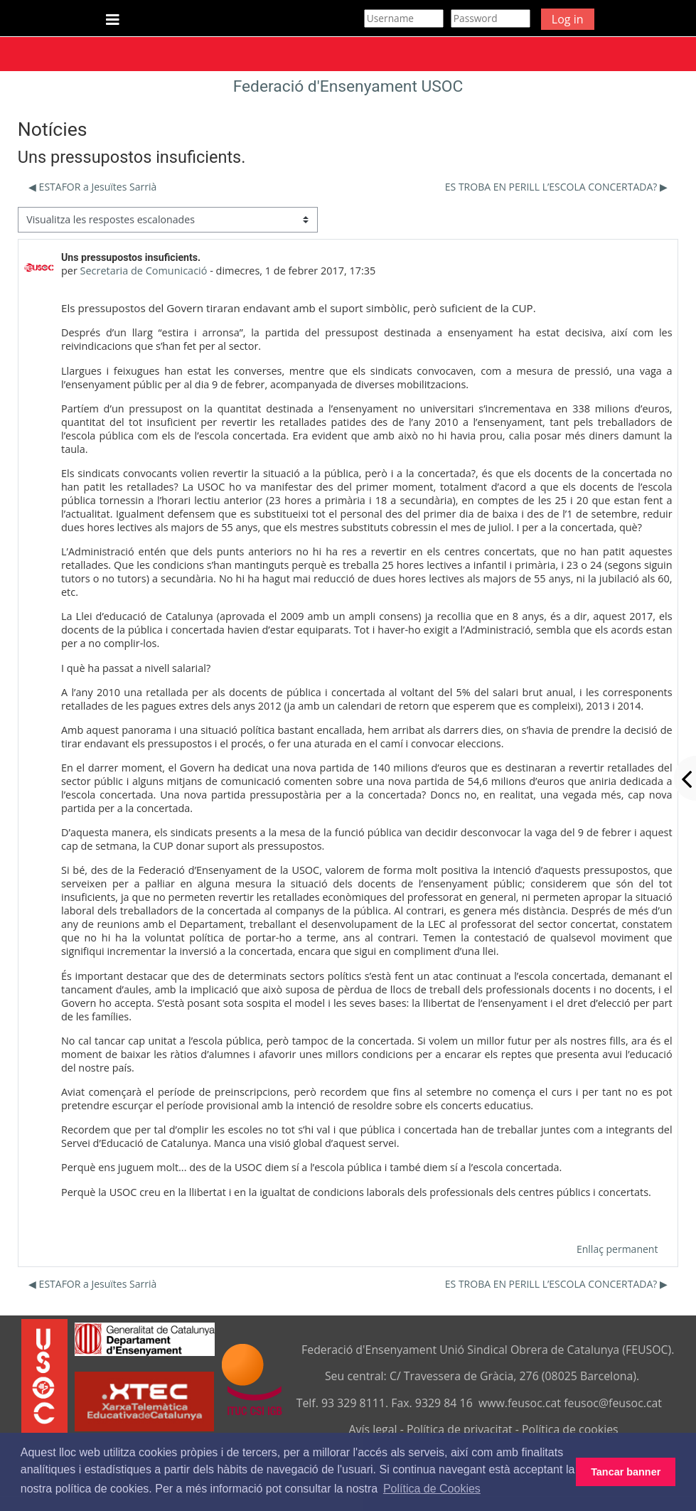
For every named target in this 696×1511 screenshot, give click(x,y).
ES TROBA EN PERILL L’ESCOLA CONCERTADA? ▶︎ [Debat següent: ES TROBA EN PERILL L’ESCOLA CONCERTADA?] (556, 186)
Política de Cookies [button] (432, 1489)
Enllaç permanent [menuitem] (617, 1249)
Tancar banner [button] (625, 1472)
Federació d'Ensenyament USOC (348, 86)
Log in (568, 19)
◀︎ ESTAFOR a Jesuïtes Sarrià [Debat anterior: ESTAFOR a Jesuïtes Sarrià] (92, 186)
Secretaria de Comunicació (144, 270)
